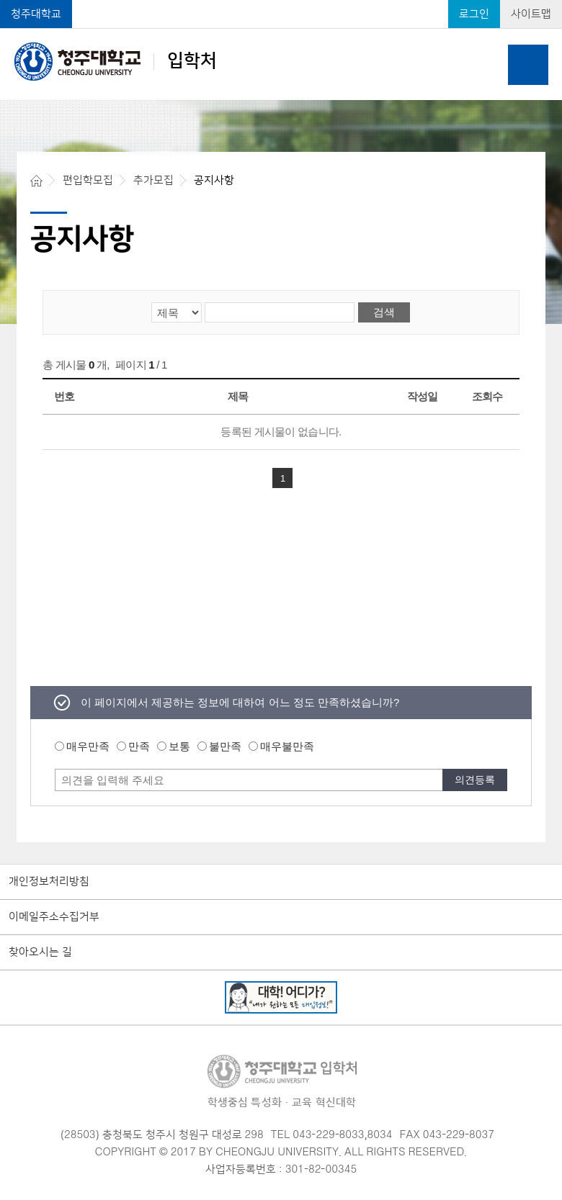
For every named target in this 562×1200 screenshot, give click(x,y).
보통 (179, 746)
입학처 (115, 61)
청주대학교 (36, 14)
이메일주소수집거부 (54, 917)
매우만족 (88, 746)
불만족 (225, 746)
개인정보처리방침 (49, 882)
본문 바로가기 (281, 0)
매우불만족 (287, 746)
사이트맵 (531, 14)
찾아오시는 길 (40, 952)
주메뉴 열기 (528, 65)
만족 (139, 746)
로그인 (474, 14)
